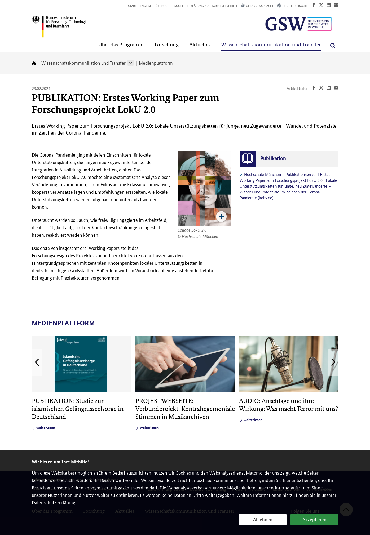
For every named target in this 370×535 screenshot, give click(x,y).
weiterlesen (45, 427)
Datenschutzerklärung (53, 502)
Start (132, 5)
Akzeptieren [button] (314, 519)
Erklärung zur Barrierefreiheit (212, 5)
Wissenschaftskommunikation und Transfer (83, 62)
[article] (81, 383)
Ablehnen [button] (262, 519)
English (146, 5)
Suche (179, 5)
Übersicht (163, 5)
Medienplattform (156, 62)
